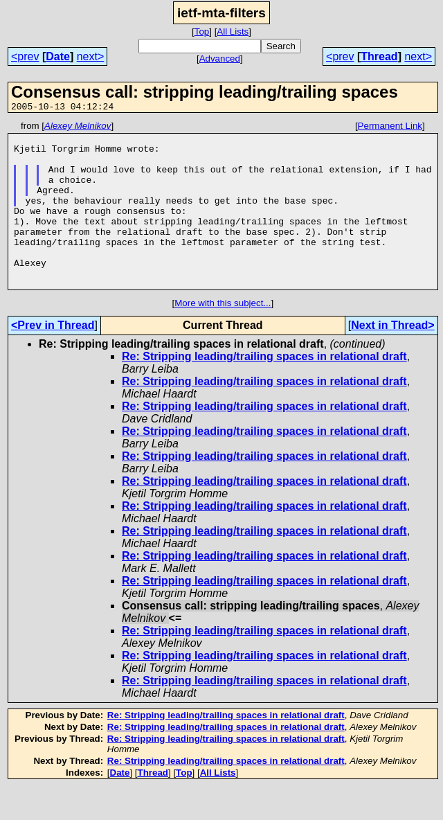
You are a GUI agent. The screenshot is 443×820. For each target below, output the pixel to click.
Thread (379, 56)
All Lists (232, 31)
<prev (25, 56)
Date (58, 56)
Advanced (219, 58)
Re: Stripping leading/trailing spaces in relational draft (264, 389)
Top (202, 31)
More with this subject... (222, 336)
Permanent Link (390, 128)
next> (91, 56)
